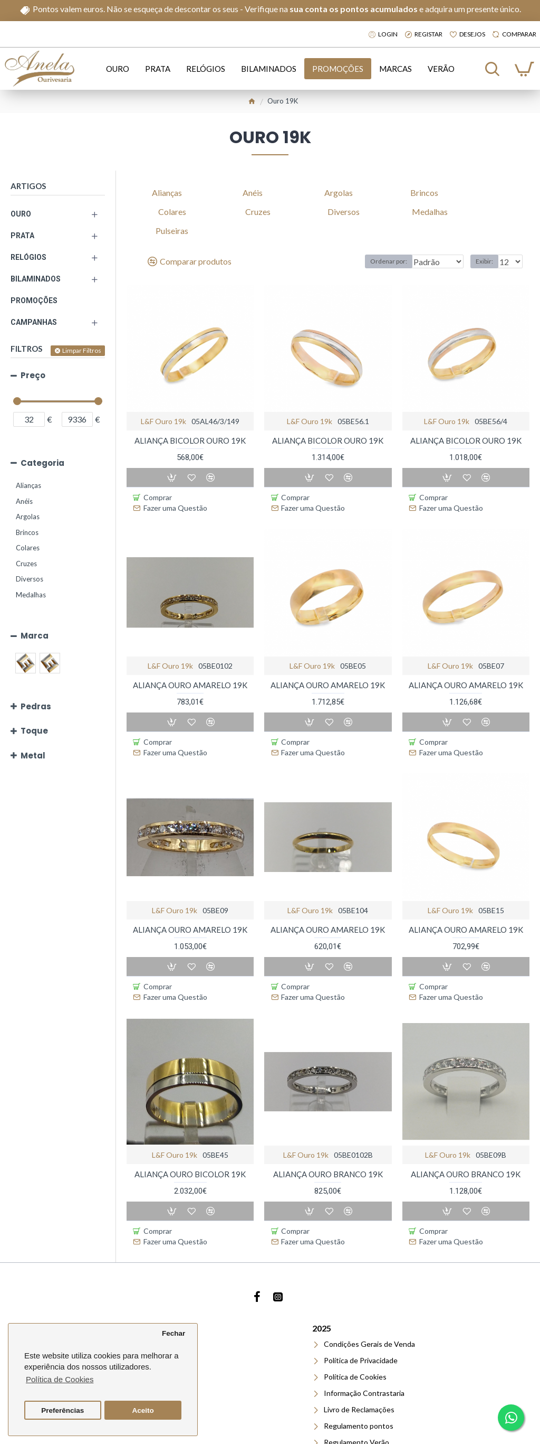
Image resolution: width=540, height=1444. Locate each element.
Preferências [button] (62, 1410)
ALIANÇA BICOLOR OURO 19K (190, 440)
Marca (35, 635)
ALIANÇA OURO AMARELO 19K (190, 671)
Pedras (36, 706)
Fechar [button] (173, 1333)
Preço (33, 375)
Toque (34, 730)
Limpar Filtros (81, 350)
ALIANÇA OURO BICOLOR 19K (190, 1132)
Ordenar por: (368, 261)
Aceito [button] (143, 1410)
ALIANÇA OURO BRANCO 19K (328, 1132)
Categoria (42, 462)
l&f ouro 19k (163, 421)
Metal (33, 755)
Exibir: (487, 261)
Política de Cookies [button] (59, 1379)
